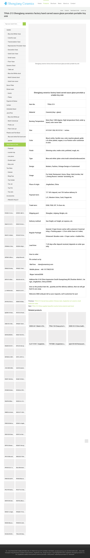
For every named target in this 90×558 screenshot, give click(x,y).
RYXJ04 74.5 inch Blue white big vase (20, 235)
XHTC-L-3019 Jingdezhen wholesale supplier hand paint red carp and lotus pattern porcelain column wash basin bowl (20, 357)
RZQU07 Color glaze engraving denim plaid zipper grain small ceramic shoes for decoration (20, 445)
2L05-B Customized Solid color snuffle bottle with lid (20, 368)
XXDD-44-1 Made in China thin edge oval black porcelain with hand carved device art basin (37, 326)
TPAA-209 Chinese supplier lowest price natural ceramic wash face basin (20, 534)
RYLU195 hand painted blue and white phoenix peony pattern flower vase (9, 489)
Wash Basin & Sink (12, 144)
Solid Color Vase (13, 54)
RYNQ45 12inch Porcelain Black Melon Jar (20, 323)
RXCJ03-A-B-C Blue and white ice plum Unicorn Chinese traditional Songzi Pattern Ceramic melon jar (20, 279)
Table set (11, 69)
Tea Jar (10, 184)
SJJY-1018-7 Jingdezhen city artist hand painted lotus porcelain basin (37, 344)
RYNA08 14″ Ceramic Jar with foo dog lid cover (20, 512)
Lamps (9, 105)
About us (66, 3)
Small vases (11, 57)
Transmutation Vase (14, 42)
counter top (11, 152)
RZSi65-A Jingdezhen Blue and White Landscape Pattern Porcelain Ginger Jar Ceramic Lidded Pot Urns (20, 423)
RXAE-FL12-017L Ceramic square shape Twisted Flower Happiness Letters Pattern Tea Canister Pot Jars (9, 224)
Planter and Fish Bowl (13, 133)
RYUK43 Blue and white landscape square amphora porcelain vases (20, 478)
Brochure (53, 3)
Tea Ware (9, 168)
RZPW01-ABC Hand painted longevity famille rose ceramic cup (20, 213)
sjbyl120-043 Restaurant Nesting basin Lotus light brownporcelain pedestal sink (77, 344)
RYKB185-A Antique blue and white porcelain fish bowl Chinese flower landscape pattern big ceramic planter (20, 523)
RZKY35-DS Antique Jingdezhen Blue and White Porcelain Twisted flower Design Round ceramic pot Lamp (9, 500)
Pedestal (10, 148)
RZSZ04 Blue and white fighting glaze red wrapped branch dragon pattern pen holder (9, 523)
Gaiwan (10, 172)
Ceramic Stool (11, 65)
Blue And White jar (13, 117)
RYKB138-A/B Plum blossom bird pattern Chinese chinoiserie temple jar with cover (9, 478)
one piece (11, 156)
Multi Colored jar (13, 121)
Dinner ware (10, 89)
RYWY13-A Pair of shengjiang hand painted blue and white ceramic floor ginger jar (20, 434)
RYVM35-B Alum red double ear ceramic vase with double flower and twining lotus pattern (9, 390)
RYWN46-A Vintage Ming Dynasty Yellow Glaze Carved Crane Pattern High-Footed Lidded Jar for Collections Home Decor (9, 246)
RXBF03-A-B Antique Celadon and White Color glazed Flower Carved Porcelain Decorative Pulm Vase (9, 412)
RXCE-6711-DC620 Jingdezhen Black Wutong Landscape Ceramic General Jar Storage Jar (20, 412)
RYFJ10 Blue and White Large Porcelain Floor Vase (9, 456)
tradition (26, 554)
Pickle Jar (11, 125)
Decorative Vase (13, 50)
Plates (10, 97)
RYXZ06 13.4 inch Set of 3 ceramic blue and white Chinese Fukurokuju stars (9, 213)
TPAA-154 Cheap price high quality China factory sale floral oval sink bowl (57, 326)
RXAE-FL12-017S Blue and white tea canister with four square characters (20, 290)
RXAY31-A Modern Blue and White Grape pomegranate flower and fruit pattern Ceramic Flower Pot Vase (9, 235)
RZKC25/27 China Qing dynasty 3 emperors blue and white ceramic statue (20, 456)
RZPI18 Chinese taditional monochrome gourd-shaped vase (9, 445)
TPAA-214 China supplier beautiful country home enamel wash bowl (53, 306)
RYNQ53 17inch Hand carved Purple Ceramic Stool (20, 268)
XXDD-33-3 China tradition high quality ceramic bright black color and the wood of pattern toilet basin (77, 326)
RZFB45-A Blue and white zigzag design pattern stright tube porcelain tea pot (9, 257)
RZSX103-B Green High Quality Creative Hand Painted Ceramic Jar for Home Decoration (9, 434)
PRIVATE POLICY (14, 200)
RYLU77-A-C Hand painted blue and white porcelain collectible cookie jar (20, 489)
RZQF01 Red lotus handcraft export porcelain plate (9, 379)
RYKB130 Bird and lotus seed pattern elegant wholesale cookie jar (9, 423)
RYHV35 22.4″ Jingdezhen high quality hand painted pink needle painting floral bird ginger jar (9, 467)
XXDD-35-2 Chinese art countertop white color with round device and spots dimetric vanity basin (9, 323)
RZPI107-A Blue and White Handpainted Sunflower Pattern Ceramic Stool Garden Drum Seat (9, 279)
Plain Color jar (12, 129)
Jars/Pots (10, 113)
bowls (10, 93)
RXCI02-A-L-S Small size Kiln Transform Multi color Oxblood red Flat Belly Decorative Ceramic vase (20, 401)
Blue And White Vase (14, 34)
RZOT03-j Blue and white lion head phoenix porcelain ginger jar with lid (20, 500)
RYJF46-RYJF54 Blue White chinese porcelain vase (9, 534)
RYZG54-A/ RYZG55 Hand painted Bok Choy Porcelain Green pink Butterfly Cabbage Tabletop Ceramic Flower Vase (20, 390)
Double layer (12, 160)
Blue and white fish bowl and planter (17, 138)
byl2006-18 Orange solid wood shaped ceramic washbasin (9, 312)
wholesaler (72, 554)
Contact (73, 3)
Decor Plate (10, 85)
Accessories (10, 196)
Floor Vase (11, 61)
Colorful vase (12, 38)
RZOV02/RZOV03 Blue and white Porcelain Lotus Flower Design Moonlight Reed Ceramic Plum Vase (9, 334)
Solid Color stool (13, 81)
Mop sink (11, 164)
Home (40, 3)
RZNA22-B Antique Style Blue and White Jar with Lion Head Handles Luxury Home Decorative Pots (9, 268)
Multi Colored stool (14, 77)
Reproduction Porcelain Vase (17, 46)
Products (46, 3)
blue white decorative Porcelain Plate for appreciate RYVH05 (20, 467)
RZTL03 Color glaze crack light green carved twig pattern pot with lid (20, 346)
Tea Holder (11, 180)
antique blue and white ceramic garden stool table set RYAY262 (20, 257)
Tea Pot (10, 188)
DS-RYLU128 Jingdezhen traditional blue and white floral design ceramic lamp (9, 301)
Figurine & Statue (12, 101)
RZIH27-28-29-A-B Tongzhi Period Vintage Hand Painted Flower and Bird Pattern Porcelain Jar (20, 334)
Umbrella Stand (11, 109)
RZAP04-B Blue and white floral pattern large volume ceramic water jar (9, 401)
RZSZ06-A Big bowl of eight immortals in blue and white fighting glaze (20, 246)
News (59, 3)
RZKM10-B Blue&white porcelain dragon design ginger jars (20, 301)
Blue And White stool (14, 73)
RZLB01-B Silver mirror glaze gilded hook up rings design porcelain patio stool (20, 379)
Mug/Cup (11, 176)
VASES (9, 30)
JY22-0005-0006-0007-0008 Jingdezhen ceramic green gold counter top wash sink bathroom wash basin (9, 368)
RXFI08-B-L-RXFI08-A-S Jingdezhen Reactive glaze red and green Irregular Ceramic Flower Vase (9, 357)
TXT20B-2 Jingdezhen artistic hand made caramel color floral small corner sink (57, 344)
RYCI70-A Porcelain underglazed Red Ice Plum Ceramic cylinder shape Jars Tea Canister (20, 312)
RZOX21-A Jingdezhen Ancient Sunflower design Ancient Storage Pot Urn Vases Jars (9, 512)
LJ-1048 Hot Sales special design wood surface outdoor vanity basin (9, 290)
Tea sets (10, 192)
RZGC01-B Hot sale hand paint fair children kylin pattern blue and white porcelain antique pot (20, 224)
